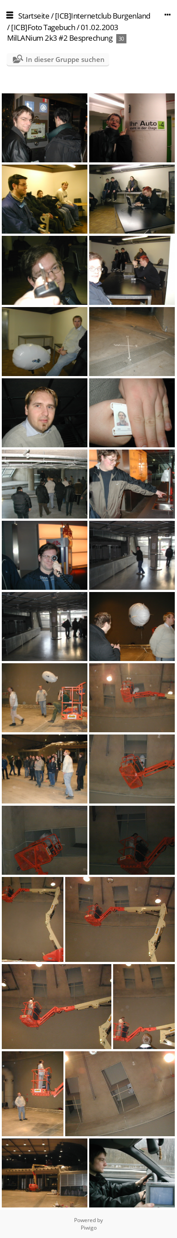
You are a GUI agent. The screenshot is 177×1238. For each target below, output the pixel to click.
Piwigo (89, 1227)
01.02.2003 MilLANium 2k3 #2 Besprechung (62, 32)
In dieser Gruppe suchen (65, 59)
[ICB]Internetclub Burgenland (102, 16)
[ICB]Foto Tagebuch (43, 27)
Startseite (33, 16)
